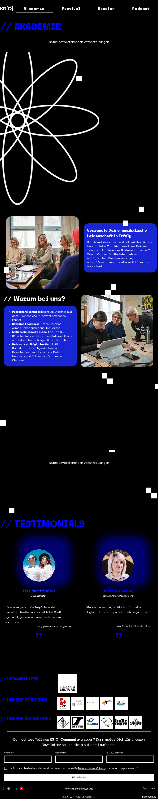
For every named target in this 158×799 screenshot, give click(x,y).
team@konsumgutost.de (79, 788)
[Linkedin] (15, 788)
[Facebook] (9, 788)
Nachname (60, 752)
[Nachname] (78, 759)
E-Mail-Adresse (114, 752)
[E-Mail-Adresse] (129, 759)
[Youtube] (22, 788)
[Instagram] (2, 788)
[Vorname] (26, 759)
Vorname (9, 752)
